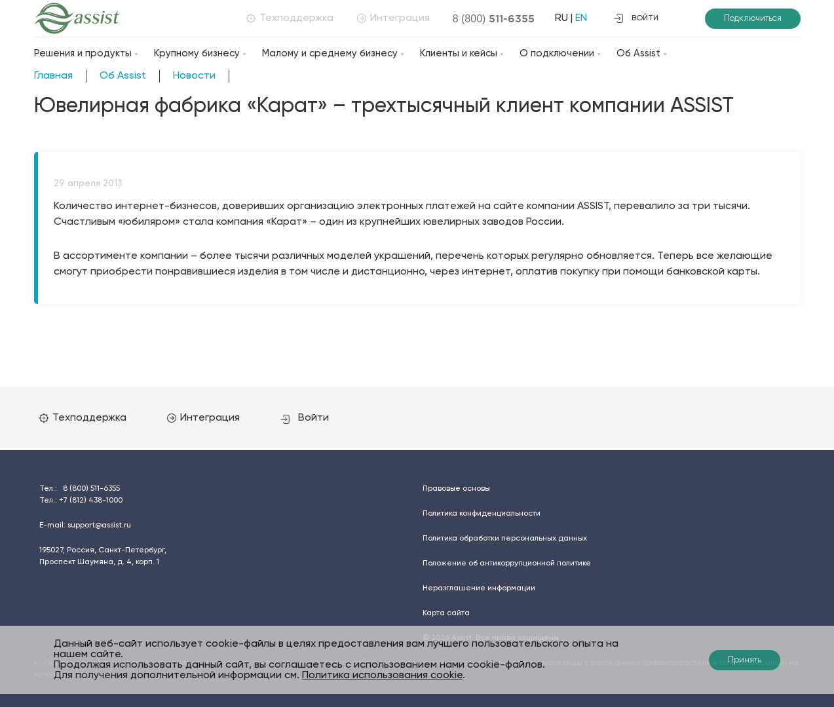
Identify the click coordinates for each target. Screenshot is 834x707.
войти (636, 18)
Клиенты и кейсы (458, 53)
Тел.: (79, 489)
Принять (744, 660)
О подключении (557, 53)
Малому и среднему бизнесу (330, 53)
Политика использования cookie (382, 675)
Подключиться (753, 18)
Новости (194, 76)
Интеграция (393, 18)
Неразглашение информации (479, 588)
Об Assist (638, 53)
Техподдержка (289, 18)
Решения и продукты (83, 53)
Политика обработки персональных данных (505, 539)
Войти (304, 418)
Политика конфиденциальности (481, 514)
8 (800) (494, 18)
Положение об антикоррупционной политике (507, 563)
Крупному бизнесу (197, 53)
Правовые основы (456, 489)
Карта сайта (446, 613)
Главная (53, 76)
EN (581, 18)
